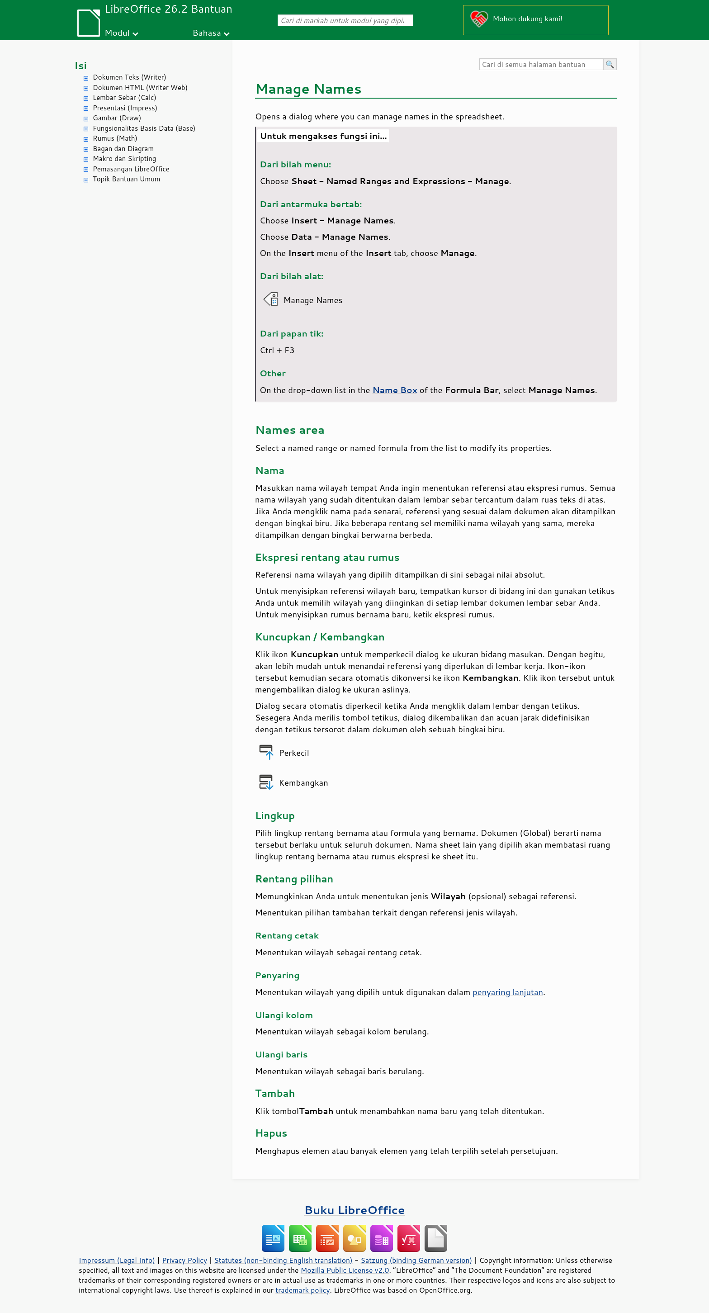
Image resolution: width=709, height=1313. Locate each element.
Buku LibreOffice (354, 1210)
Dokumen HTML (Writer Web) (140, 87)
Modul (117, 32)
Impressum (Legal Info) (117, 1260)
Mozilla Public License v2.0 (345, 1270)
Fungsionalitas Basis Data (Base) (144, 128)
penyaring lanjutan (508, 992)
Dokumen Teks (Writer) (129, 77)
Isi (80, 65)
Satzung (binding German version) (417, 1260)
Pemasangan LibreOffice (131, 169)
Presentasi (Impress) (125, 108)
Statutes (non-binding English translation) (283, 1260)
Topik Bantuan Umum (126, 179)
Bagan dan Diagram (123, 148)
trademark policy (302, 1290)
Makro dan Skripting (124, 158)
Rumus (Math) (115, 138)
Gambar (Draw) (117, 118)
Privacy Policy (184, 1260)
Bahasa (206, 32)
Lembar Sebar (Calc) (124, 97)
